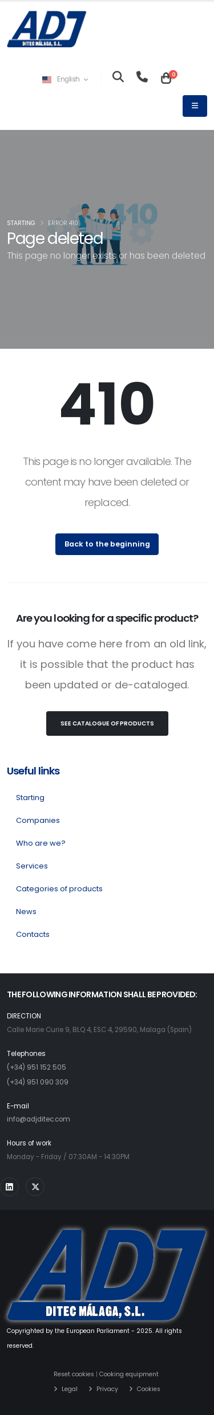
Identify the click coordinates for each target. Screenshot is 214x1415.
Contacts (33, 934)
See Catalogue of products (107, 723)
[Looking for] (118, 79)
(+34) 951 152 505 (36, 1067)
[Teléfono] (142, 79)
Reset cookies (74, 1374)
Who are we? (41, 843)
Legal (70, 1389)
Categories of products (59, 888)
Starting (21, 223)
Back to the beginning (107, 544)
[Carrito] (166, 79)
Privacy (107, 1389)
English (65, 79)
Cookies (148, 1389)
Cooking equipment (129, 1374)
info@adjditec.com (38, 1119)
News (26, 911)
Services (32, 866)
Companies (38, 820)
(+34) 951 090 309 (37, 1082)
